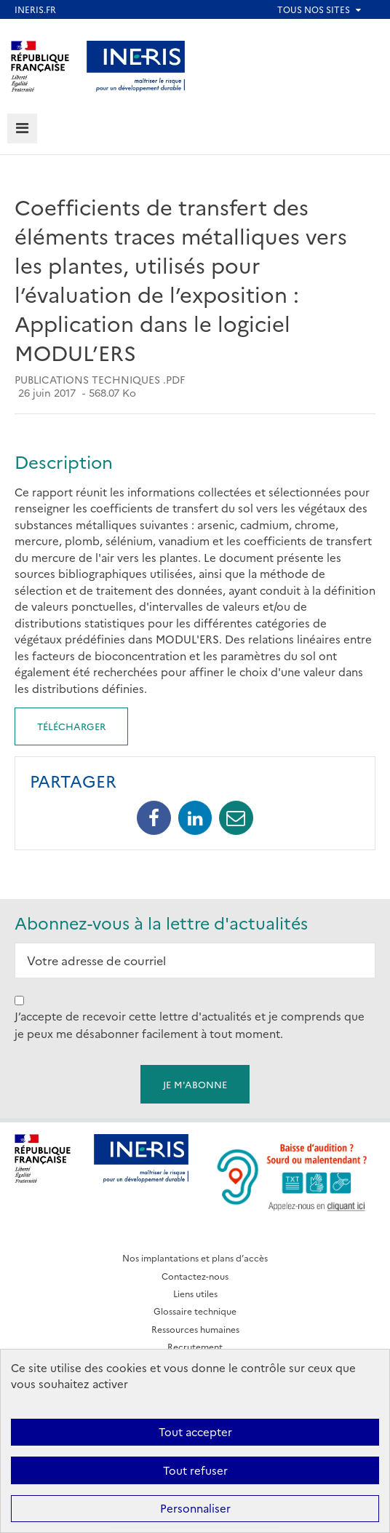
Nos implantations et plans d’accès (195, 1257)
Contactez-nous (195, 1275)
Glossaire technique (195, 1310)
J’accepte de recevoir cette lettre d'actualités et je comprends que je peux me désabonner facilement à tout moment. (190, 1024)
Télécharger (71, 725)
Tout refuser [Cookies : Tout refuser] (195, 1470)
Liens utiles (195, 1293)
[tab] (22, 128)
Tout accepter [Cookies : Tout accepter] (195, 1431)
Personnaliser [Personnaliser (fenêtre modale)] (195, 1508)
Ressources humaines (195, 1329)
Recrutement (195, 1346)
